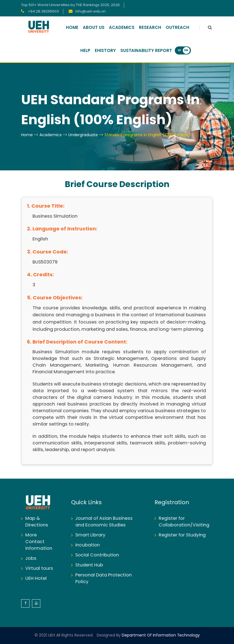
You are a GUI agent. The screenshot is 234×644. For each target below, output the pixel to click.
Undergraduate (83, 135)
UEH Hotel (36, 578)
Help (85, 51)
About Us (93, 28)
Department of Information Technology (160, 635)
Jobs (30, 558)
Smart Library (90, 535)
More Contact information (38, 542)
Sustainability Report (146, 51)
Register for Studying (182, 535)
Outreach (177, 28)
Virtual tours (39, 568)
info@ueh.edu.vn (90, 11)
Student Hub (89, 565)
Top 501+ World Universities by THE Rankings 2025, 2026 (70, 5)
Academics (122, 28)
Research (150, 28)
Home (72, 28)
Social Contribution (97, 555)
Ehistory (105, 51)
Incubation (87, 545)
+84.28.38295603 (43, 11)
